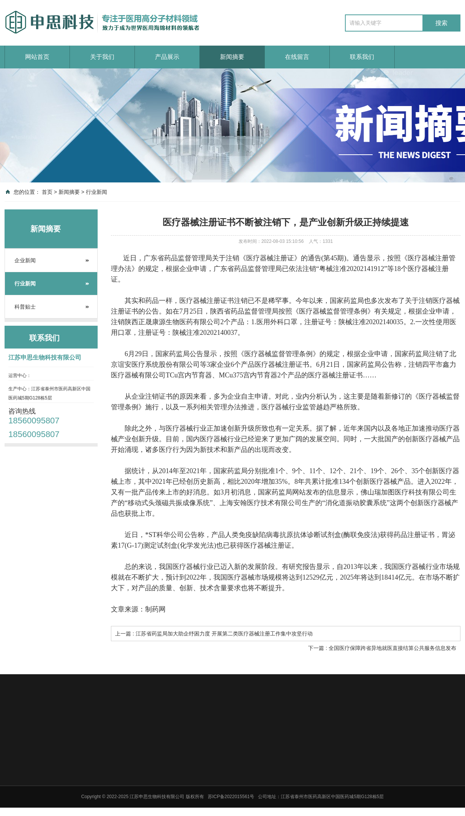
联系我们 (362, 57)
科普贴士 (25, 307)
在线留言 (297, 57)
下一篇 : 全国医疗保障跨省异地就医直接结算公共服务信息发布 (382, 648)
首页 (47, 192)
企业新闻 (25, 260)
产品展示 (167, 57)
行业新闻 (96, 192)
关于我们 (102, 57)
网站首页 (37, 57)
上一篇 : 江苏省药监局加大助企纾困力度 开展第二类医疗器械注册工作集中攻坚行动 (214, 634)
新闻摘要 (232, 57)
